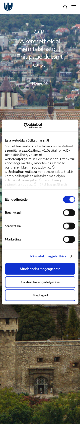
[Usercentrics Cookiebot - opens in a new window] (23, 125)
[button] (73, 7)
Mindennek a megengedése (40, 269)
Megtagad (40, 295)
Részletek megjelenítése (48, 256)
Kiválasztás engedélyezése (40, 282)
